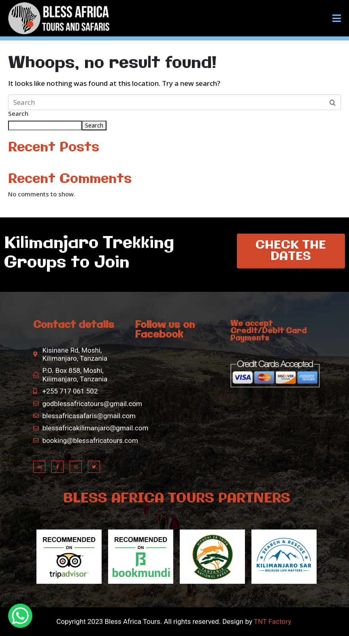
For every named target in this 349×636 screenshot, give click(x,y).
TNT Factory (272, 621)
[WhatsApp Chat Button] (20, 616)
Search (18, 113)
